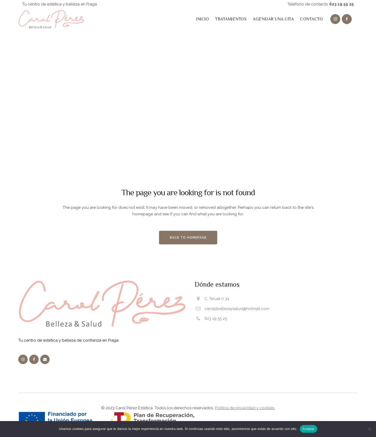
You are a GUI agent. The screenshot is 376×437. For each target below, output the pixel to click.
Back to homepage (188, 237)
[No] (369, 429)
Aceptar (308, 429)
